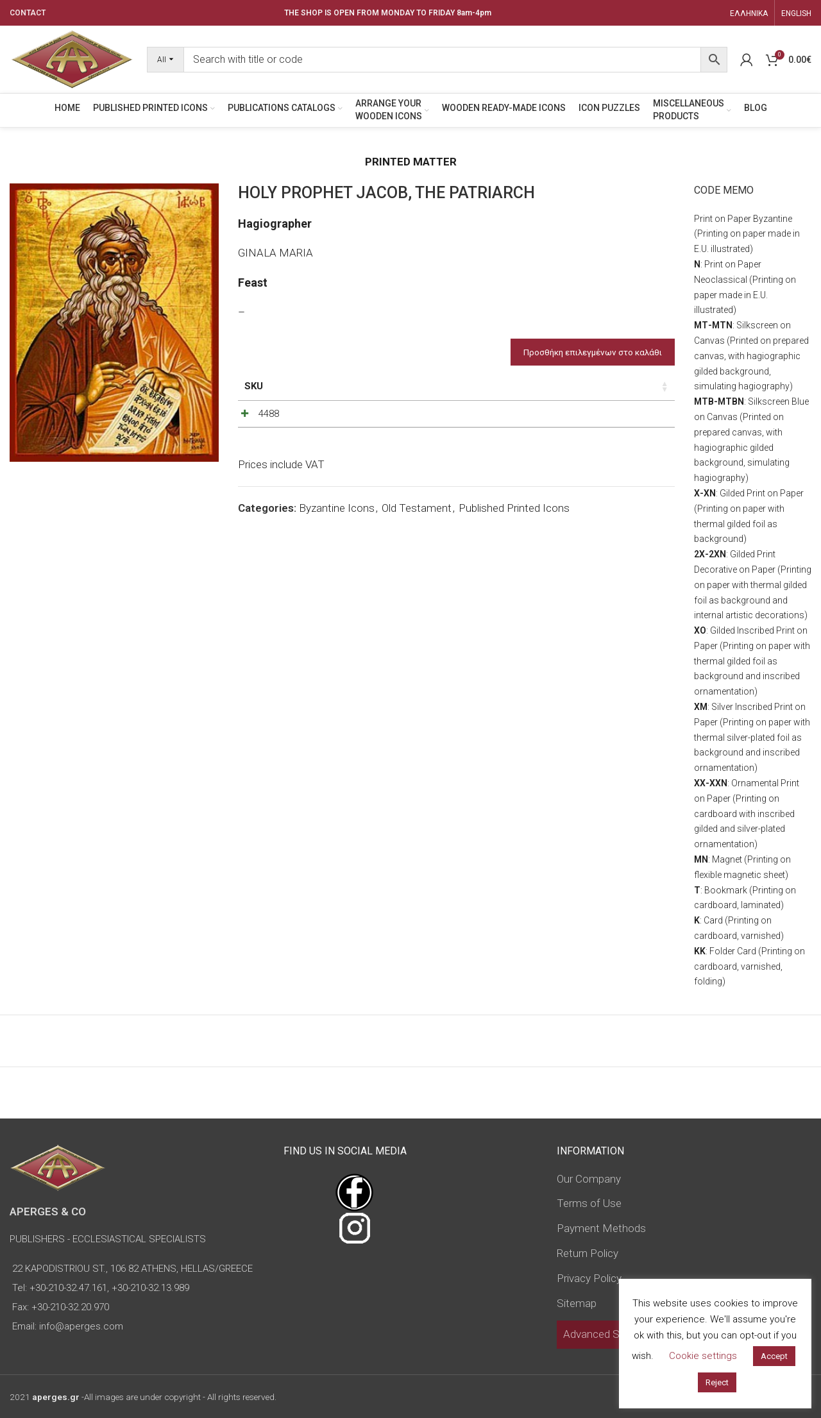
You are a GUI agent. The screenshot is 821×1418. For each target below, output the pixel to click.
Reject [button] (717, 1382)
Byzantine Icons (337, 567)
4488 (254, 441)
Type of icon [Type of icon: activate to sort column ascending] (430, 400)
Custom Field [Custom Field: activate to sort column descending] (636, 393)
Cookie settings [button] (703, 1356)
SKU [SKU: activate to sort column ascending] (253, 386)
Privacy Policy (589, 1278)
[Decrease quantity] (528, 444)
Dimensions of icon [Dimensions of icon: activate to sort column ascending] (363, 393)
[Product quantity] (549, 444)
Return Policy (587, 1253)
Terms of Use (589, 1203)
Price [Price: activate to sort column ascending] (482, 386)
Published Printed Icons (514, 567)
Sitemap (577, 1303)
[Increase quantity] (570, 444)
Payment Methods (601, 1228)
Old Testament (417, 567)
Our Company (589, 1178)
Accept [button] (774, 1356)
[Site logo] (72, 58)
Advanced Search (604, 1334)
